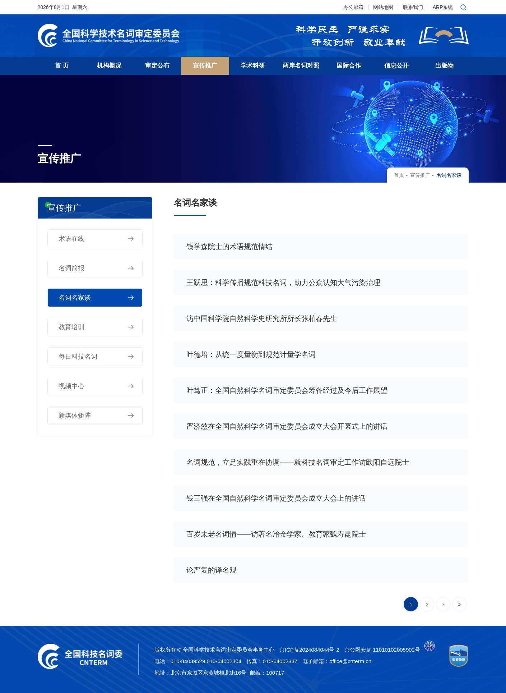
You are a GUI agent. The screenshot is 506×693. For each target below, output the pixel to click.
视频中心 (71, 386)
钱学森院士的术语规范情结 (229, 247)
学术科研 (253, 65)
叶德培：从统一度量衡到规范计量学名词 (251, 354)
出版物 (444, 65)
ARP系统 (443, 7)
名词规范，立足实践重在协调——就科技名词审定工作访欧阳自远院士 (297, 462)
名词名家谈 (448, 175)
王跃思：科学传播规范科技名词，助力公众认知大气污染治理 (283, 282)
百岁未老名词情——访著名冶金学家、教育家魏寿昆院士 (276, 534)
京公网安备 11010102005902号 (382, 650)
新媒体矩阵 (75, 415)
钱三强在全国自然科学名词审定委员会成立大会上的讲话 (276, 498)
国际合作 (348, 65)
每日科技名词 (78, 356)
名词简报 (71, 268)
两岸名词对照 (301, 65)
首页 (399, 175)
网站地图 (383, 7)
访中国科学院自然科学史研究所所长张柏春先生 (261, 318)
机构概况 (109, 65)
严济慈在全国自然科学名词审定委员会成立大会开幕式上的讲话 (286, 426)
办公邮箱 (353, 7)
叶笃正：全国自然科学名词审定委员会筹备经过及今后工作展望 (286, 390)
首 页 (62, 65)
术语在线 (71, 238)
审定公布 (157, 65)
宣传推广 (205, 65)
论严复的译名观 (211, 570)
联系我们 (413, 7)
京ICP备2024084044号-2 (309, 650)
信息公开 (396, 65)
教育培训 (71, 327)
